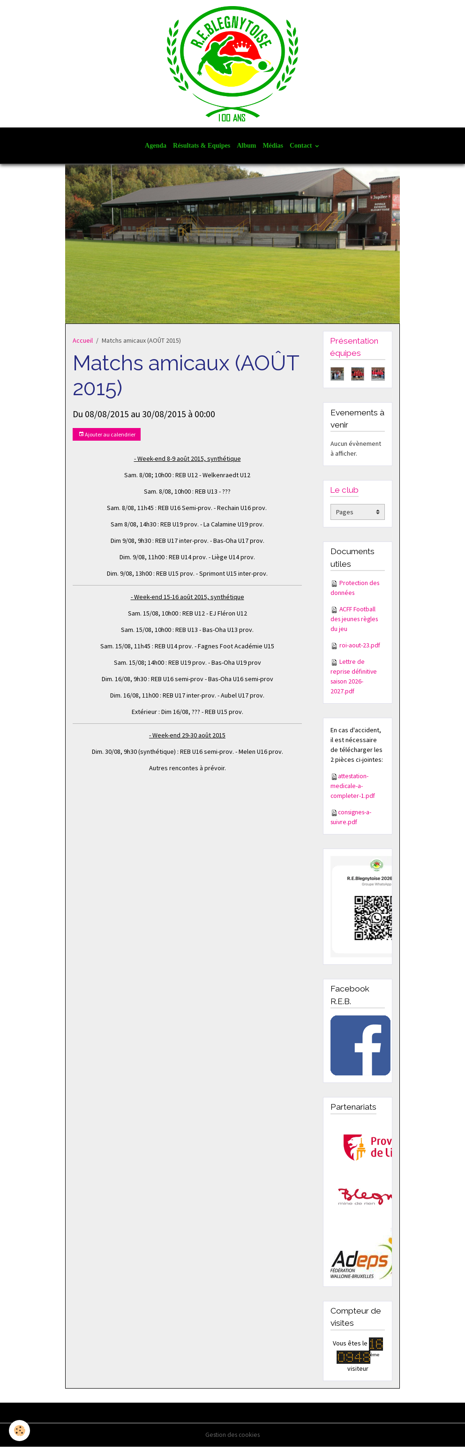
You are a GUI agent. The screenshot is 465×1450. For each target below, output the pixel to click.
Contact (302, 148)
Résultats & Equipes (201, 148)
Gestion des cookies (232, 1438)
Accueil (83, 343)
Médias (272, 148)
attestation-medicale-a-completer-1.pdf (353, 789)
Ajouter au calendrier (106, 437)
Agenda (155, 148)
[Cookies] (19, 1430)
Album (246, 148)
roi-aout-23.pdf (360, 648)
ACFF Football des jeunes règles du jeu (355, 622)
